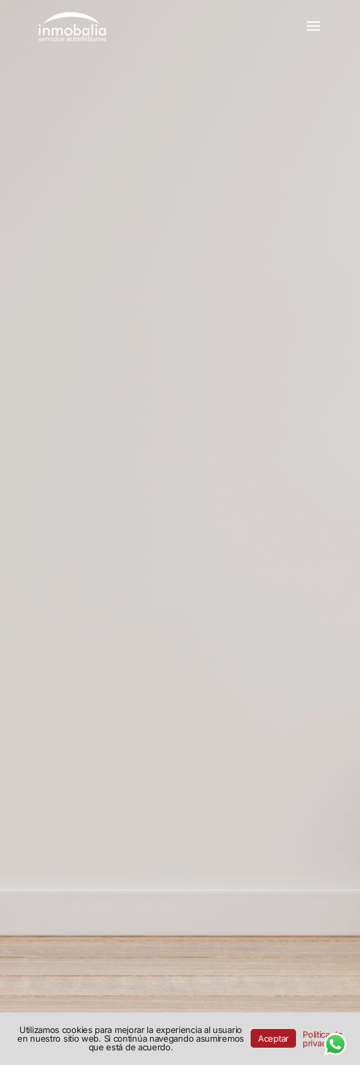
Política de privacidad (323, 1038)
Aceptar (273, 1038)
